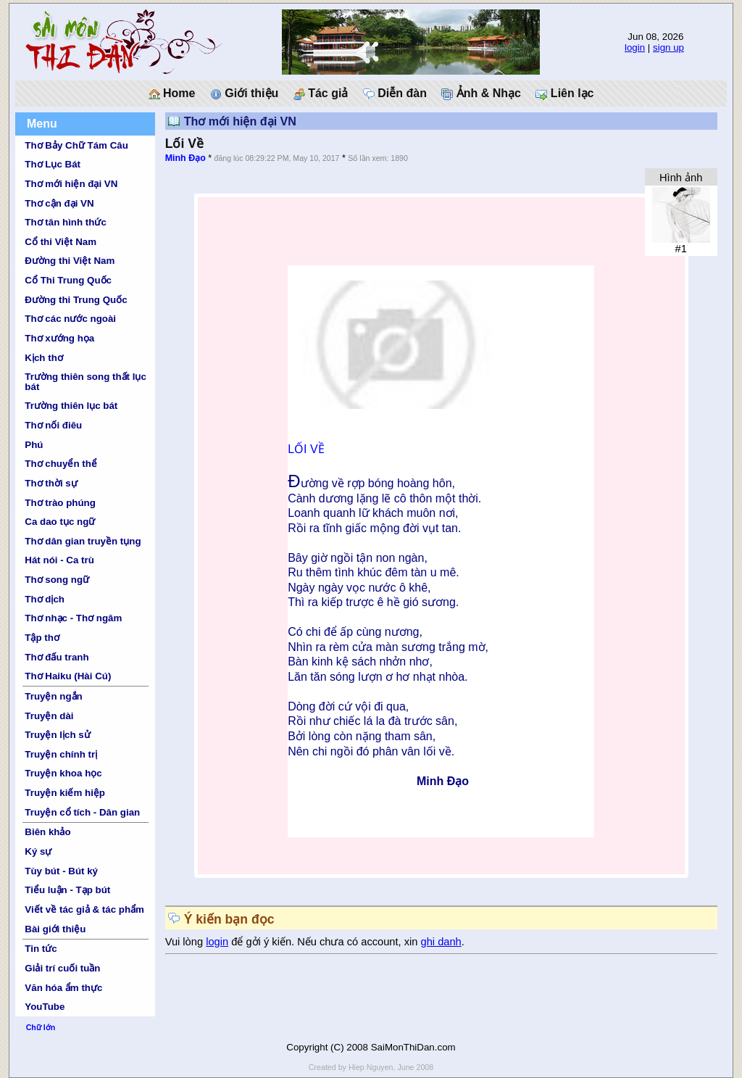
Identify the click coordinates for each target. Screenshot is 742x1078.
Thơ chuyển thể (61, 463)
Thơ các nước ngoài (70, 318)
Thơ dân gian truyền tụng (83, 541)
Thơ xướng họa (59, 338)
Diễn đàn (395, 93)
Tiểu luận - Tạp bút (67, 889)
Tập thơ (42, 637)
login (635, 47)
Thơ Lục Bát (52, 164)
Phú (34, 444)
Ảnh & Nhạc (481, 93)
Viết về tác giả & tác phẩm (84, 909)
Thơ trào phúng (60, 502)
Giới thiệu (244, 93)
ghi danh (441, 942)
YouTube (44, 1006)
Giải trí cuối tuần (62, 968)
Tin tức (41, 948)
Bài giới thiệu (55, 929)
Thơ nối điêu (53, 425)
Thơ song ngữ (57, 579)
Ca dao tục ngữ (60, 521)
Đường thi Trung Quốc (76, 299)
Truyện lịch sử (57, 734)
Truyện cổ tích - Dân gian (82, 812)
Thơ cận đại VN (59, 203)
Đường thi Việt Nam (69, 260)
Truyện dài (49, 715)
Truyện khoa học (63, 773)
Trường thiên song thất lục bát (85, 381)
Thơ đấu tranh (56, 657)
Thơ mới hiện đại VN (71, 183)
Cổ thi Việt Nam (60, 241)
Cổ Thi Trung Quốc (68, 280)
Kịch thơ (43, 357)
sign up (668, 47)
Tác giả (321, 93)
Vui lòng (186, 942)
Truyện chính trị (61, 754)
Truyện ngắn (53, 696)
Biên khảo (47, 831)
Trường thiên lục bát (71, 405)
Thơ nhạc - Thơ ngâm (73, 618)
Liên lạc (564, 93)
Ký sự (38, 851)
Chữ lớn (41, 1027)
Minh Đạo (185, 158)
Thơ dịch (44, 599)
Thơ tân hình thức (66, 222)
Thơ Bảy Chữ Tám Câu (76, 145)
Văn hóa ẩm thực (63, 987)
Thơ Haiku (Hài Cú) (68, 676)
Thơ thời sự (51, 483)
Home (172, 93)
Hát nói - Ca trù (59, 560)
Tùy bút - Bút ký (61, 871)
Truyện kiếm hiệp (65, 792)
